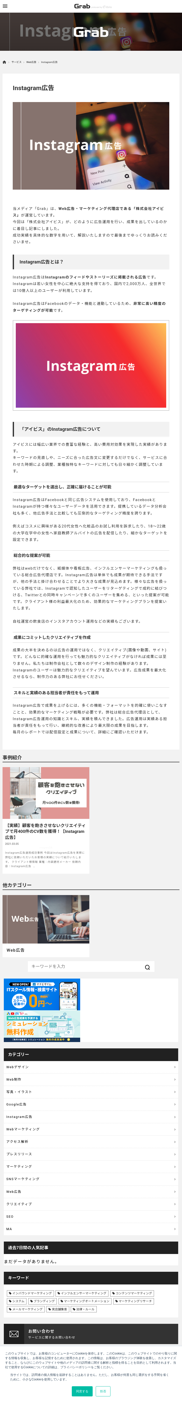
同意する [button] (82, 1391)
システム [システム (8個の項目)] (18, 1301)
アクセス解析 (17, 1142)
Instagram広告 (19, 1117)
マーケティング (19, 1166)
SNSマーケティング (23, 1179)
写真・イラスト (19, 1092)
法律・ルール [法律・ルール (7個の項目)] (85, 1309)
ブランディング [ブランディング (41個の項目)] (44, 1301)
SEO (10, 1216)
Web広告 (31, 62)
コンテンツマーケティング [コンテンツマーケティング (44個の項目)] (134, 1293)
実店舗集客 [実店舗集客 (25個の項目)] (59, 1309)
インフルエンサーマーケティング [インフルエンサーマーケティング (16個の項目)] (83, 1293)
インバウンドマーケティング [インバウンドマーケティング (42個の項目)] (32, 1293)
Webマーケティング (23, 1129)
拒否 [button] (103, 1391)
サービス (16, 62)
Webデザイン (17, 1067)
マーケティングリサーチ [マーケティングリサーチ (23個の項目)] (135, 1301)
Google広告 (16, 1104)
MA (9, 1229)
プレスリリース (19, 1154)
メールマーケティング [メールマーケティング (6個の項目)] (27, 1309)
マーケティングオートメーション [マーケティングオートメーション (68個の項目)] (86, 1301)
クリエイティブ (19, 1204)
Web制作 (14, 1079)
